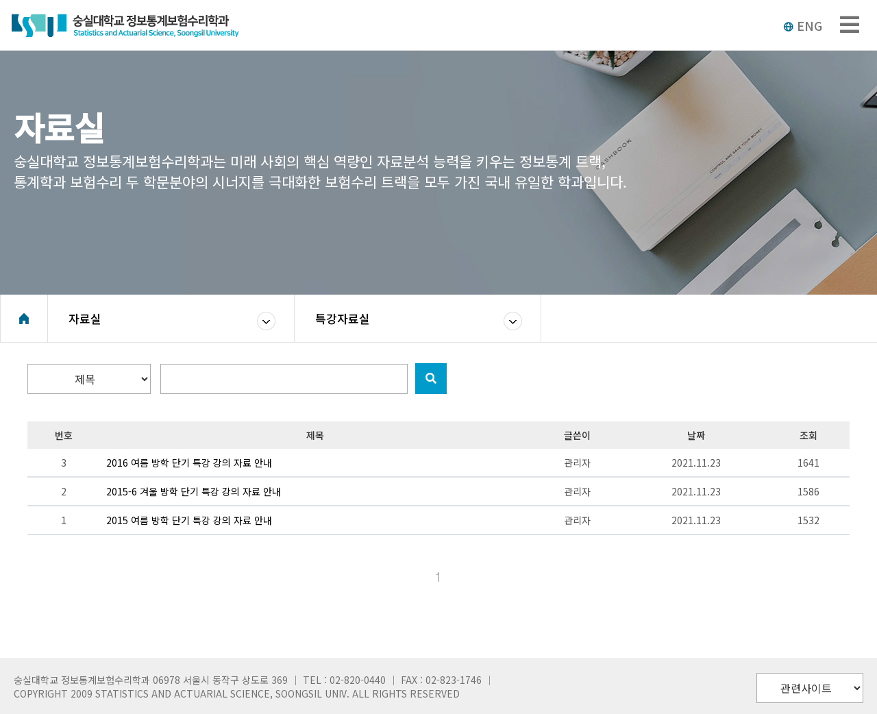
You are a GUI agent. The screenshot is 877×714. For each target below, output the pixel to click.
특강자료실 (342, 318)
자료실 (85, 318)
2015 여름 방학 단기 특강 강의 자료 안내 (189, 520)
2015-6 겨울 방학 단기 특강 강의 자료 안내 (193, 491)
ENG (802, 25)
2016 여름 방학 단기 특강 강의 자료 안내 (189, 462)
